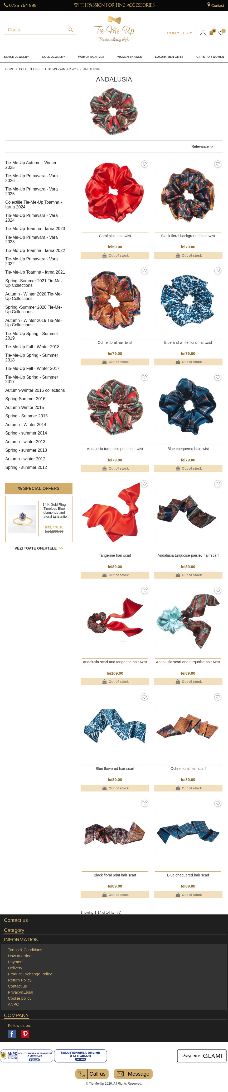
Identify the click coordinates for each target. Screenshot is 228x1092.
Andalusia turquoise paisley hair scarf (188, 555)
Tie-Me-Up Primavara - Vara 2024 (31, 217)
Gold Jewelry (53, 56)
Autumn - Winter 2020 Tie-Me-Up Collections (33, 296)
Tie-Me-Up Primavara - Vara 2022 (31, 261)
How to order (19, 955)
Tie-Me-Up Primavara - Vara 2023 (31, 239)
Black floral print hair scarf (115, 875)
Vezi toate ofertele (36, 548)
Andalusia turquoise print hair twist (115, 449)
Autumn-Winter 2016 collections (35, 390)
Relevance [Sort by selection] (203, 146)
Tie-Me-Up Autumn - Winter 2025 (30, 165)
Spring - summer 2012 (26, 467)
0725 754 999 (23, 5)
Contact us (16, 920)
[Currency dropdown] (173, 33)
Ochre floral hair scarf (188, 768)
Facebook (12, 1034)
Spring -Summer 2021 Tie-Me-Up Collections (33, 283)
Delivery (15, 968)
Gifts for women (210, 56)
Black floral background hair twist (188, 236)
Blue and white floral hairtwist (188, 342)
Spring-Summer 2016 (25, 399)
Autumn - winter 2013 (25, 442)
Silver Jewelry (16, 56)
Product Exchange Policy (30, 974)
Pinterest (25, 1034)
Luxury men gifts (169, 56)
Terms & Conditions (25, 949)
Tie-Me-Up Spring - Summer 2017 (31, 379)
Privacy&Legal (20, 992)
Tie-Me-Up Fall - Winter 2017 (32, 368)
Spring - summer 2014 (26, 433)
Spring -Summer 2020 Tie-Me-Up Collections (33, 309)
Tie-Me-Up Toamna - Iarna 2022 (35, 250)
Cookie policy (19, 998)
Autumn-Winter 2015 (24, 407)
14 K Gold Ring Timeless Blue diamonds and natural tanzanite (54, 510)
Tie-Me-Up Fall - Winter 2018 (32, 347)
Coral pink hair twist (115, 236)
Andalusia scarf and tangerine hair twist (115, 662)
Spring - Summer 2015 (26, 416)
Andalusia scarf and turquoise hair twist (188, 662)
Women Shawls (129, 56)
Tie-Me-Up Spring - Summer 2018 (31, 357)
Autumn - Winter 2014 (25, 424)
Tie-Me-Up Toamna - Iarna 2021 (35, 272)
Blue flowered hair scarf (115, 768)
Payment (15, 962)
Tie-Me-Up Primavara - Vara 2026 (31, 178)
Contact (217, 5)
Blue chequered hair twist (188, 449)
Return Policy (19, 980)
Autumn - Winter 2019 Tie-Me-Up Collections (33, 322)
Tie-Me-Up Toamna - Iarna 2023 (35, 228)
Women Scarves (91, 56)
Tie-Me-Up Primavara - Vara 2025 (31, 191)
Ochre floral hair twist (115, 342)
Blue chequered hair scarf (188, 875)
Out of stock (115, 255)
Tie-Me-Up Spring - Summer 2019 (31, 336)
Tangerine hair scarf (115, 555)
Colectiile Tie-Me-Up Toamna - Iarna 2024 (33, 204)
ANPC (13, 1004)
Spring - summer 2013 (26, 450)
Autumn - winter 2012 (25, 459)
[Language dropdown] (187, 33)
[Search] (36, 34)
